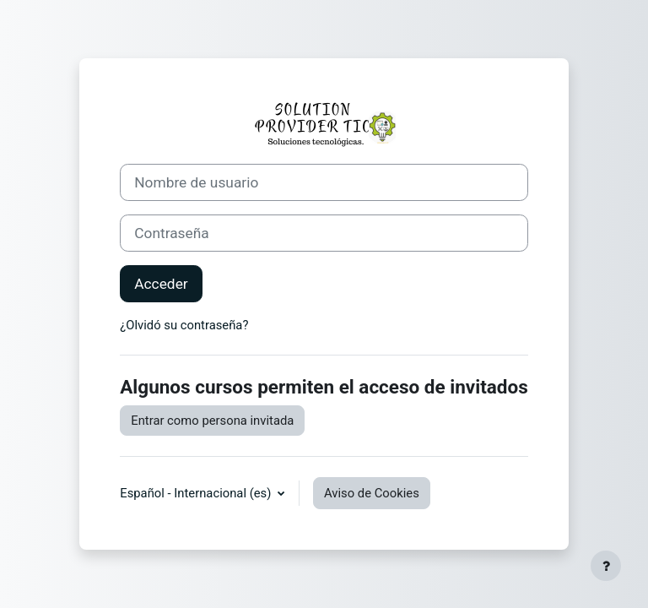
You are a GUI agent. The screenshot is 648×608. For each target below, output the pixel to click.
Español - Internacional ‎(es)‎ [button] (197, 493)
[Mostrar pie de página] (606, 566)
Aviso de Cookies (371, 493)
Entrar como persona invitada (212, 420)
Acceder (160, 283)
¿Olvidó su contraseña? (184, 325)
